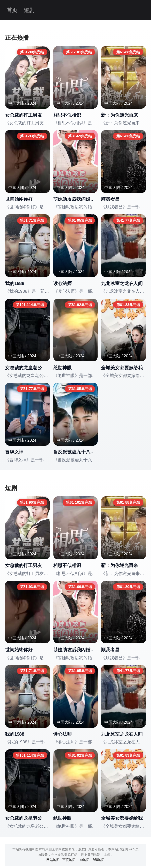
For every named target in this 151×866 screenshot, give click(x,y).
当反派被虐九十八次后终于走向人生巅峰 (75, 451)
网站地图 (52, 860)
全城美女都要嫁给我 (122, 367)
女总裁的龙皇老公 (23, 367)
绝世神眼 (62, 367)
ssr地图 (84, 860)
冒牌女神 (14, 451)
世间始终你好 (19, 199)
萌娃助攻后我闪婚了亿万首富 (75, 199)
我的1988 (14, 283)
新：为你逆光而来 (119, 115)
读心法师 (62, 283)
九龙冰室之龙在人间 (122, 283)
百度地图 (69, 860)
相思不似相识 (67, 115)
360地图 (99, 860)
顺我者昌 (110, 199)
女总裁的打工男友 (23, 115)
